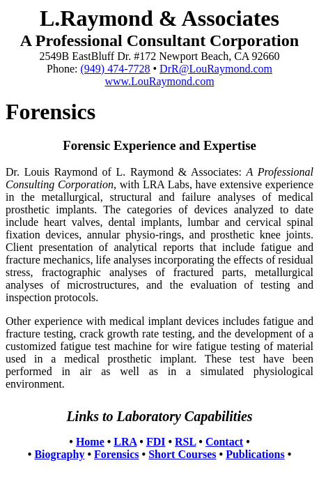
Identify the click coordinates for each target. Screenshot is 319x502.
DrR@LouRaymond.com (216, 69)
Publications (255, 454)
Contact (224, 442)
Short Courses (182, 454)
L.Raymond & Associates (159, 18)
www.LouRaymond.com (159, 81)
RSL (185, 442)
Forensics (116, 454)
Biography (59, 454)
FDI (156, 442)
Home (90, 442)
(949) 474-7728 (115, 69)
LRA (125, 442)
